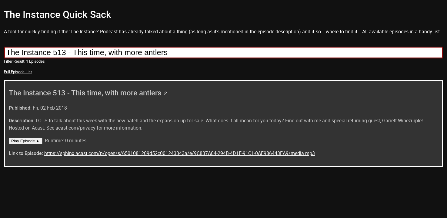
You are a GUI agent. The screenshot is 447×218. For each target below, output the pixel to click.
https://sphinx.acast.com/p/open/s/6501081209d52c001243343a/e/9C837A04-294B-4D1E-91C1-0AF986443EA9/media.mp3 (179, 153)
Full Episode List (18, 71)
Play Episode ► (25, 141)
